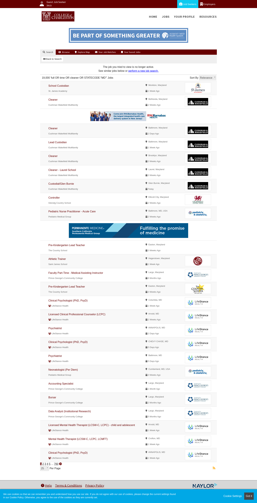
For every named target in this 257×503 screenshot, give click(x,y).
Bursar (52, 397)
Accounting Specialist (60, 383)
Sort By (194, 77)
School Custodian (58, 85)
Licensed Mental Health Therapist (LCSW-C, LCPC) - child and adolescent (91, 425)
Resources (208, 17)
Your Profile (184, 17)
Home (153, 17)
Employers (207, 4)
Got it (249, 496)
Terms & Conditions (68, 485)
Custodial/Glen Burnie (61, 183)
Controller (54, 197)
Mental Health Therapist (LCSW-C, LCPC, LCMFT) (78, 439)
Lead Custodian (57, 142)
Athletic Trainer (57, 259)
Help (46, 485)
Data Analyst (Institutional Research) (69, 411)
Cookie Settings (232, 496)
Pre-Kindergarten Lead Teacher (66, 245)
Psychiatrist (55, 328)
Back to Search (52, 59)
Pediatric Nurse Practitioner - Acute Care (72, 211)
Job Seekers (187, 4)
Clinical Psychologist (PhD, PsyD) (68, 300)
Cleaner (53, 99)
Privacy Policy (94, 485)
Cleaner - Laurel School (62, 170)
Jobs (165, 17)
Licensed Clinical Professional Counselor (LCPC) (76, 314)
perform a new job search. (143, 70)
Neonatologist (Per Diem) (63, 369)
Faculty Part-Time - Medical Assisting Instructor (75, 272)
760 (56, 464)
